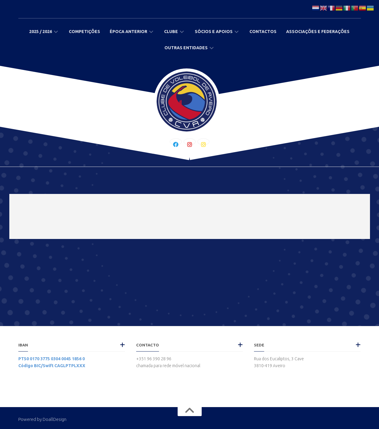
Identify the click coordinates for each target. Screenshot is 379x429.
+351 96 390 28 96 (153, 358)
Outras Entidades (186, 47)
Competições (84, 31)
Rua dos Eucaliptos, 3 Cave (279, 358)
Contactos (263, 31)
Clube (171, 31)
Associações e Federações (318, 31)
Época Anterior (128, 31)
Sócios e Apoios (214, 31)
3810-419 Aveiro (269, 365)
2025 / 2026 (40, 31)
